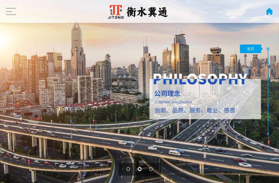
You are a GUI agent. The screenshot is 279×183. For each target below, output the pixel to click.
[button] (268, 49)
